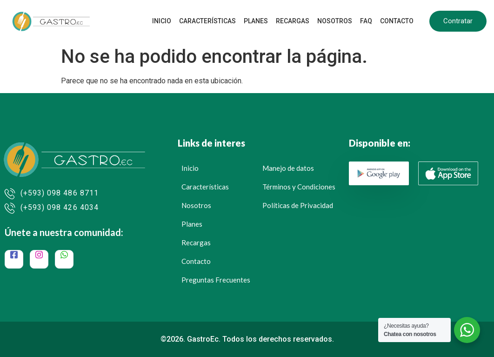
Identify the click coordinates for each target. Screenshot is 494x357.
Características (210, 21)
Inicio (164, 21)
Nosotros (336, 21)
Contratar (458, 21)
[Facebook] (14, 259)
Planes (258, 21)
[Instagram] (39, 259)
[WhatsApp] (64, 259)
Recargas (294, 21)
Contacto (397, 21)
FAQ (367, 21)
